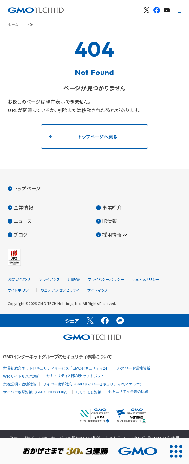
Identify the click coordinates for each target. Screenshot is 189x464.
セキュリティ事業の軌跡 (128, 391)
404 (31, 24)
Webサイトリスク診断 (21, 376)
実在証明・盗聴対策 (19, 384)
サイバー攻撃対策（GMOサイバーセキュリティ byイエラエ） (93, 384)
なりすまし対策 (88, 392)
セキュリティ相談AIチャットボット (75, 375)
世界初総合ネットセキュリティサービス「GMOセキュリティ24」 (57, 368)
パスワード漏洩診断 (133, 368)
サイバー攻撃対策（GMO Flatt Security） (36, 392)
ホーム (13, 24)
